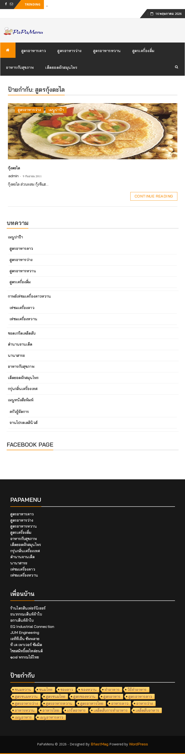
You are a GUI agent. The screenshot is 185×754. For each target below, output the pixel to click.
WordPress (138, 744)
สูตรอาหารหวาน (107, 50)
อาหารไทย (50, 710)
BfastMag (100, 744)
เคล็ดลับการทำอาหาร (111, 710)
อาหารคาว (119, 703)
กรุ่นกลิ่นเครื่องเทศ (22, 388)
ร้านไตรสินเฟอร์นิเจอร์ (28, 608)
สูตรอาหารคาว (33, 50)
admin (13, 175)
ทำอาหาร (112, 689)
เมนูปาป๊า (56, 109)
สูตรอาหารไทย (91, 703)
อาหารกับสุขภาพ (20, 67)
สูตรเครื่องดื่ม (143, 50)
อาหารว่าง (144, 703)
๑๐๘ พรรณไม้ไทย (24, 657)
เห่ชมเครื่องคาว (22, 307)
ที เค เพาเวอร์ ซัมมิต (26, 644)
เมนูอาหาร (23, 717)
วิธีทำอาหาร (137, 689)
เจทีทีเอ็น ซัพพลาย (24, 638)
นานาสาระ (16, 355)
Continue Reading (154, 196)
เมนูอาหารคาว (51, 717)
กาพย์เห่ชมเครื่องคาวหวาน (29, 296)
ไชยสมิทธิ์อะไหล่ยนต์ (26, 650)
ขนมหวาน (23, 689)
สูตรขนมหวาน (26, 696)
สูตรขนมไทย (56, 696)
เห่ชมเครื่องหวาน (23, 318)
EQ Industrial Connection (32, 626)
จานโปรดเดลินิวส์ (23, 422)
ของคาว (66, 689)
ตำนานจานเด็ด (20, 344)
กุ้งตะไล (14, 168)
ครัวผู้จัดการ (19, 411)
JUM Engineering (24, 632)
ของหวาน (89, 689)
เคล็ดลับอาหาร (147, 710)
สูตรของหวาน (84, 696)
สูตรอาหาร (112, 696)
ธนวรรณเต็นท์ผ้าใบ (26, 614)
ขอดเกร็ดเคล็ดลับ (22, 333)
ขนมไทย (46, 689)
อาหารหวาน (25, 710)
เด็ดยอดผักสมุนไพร (61, 67)
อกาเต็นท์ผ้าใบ (22, 620)
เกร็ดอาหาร (76, 710)
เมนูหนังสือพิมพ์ (21, 399)
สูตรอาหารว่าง (69, 50)
